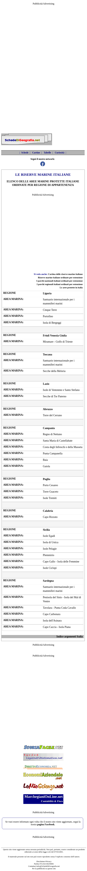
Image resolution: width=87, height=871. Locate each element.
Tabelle (47, 152)
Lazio (46, 383)
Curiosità (59, 152)
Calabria (48, 510)
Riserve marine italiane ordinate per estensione (60, 277)
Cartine (36, 152)
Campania (49, 428)
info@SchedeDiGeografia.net (48, 866)
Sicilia (46, 529)
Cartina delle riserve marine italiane (65, 274)
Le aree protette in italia (71, 287)
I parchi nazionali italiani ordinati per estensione (59, 281)
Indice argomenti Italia (69, 636)
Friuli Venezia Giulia (55, 335)
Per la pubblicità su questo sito (44, 868)
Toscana (47, 354)
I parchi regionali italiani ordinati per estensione (60, 284)
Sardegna (48, 580)
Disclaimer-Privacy (43, 861)
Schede (24, 152)
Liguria (47, 293)
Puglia (46, 479)
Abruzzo (48, 409)
